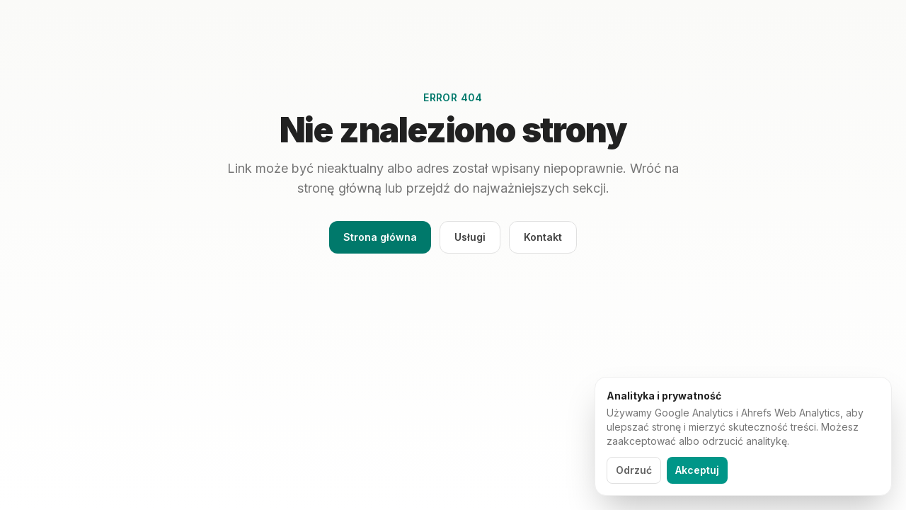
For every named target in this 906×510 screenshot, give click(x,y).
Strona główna (380, 237)
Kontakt (543, 237)
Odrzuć (634, 470)
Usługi (470, 237)
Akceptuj (697, 470)
